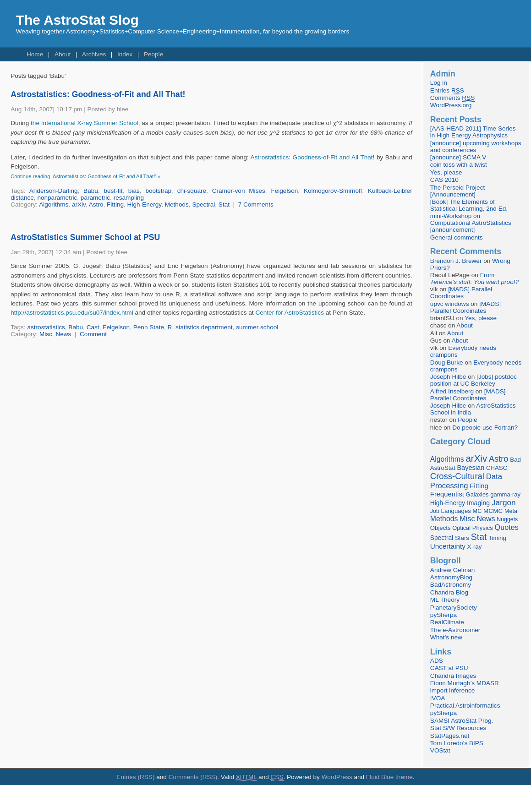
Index (124, 54)
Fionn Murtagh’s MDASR (464, 683)
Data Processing (466, 481)
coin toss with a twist (458, 164)
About (63, 54)
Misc (45, 334)
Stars (462, 537)
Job (434, 511)
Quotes (507, 527)
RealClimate (447, 622)
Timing (497, 537)
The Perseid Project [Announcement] (457, 191)
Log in (438, 82)
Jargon (504, 502)
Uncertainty (447, 546)
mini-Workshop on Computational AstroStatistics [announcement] (470, 223)
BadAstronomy (450, 584)
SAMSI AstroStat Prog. (461, 720)
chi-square (191, 190)
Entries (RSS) (135, 777)
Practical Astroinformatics (465, 705)
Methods (177, 204)
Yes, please (446, 172)
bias (134, 190)
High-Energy (144, 204)
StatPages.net (449, 735)
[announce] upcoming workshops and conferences (475, 146)
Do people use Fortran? (485, 427)
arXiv (79, 204)
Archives (94, 54)
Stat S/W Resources (458, 728)
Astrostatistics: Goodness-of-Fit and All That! (98, 94)
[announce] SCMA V (458, 157)
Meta (510, 511)
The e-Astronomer (455, 630)
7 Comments (256, 204)
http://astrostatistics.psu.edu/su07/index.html (72, 312)
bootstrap (158, 190)
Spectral (203, 204)
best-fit (113, 190)
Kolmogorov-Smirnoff (333, 190)
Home (35, 54)
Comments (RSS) (193, 777)
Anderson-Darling (53, 190)
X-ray (474, 546)
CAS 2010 (444, 179)
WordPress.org (450, 105)
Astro (96, 204)
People (153, 54)
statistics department (204, 327)
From (474, 278)
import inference (452, 690)
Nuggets (507, 519)
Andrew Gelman (452, 570)
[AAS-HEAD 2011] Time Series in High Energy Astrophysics (473, 132)
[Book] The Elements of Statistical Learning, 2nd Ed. (469, 205)
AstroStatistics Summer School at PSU (85, 237)
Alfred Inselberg (452, 391)
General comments (456, 237)
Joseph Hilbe (448, 376)
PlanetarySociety (453, 607)
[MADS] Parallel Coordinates (461, 293)
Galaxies (477, 494)
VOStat (440, 750)
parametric (95, 197)
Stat (224, 204)
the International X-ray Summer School (84, 123)
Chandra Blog (449, 592)
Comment (93, 334)
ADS (436, 660)
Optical (461, 527)
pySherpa (443, 614)
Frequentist (447, 494)
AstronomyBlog (451, 577)
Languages (456, 510)
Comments (452, 98)
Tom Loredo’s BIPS (456, 743)
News (63, 334)
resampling (129, 197)
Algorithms (53, 204)
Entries (447, 90)
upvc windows (449, 303)
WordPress (337, 777)
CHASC (496, 467)
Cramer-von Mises (238, 190)
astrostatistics (46, 327)
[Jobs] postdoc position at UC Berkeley (473, 380)
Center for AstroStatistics (289, 312)
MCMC (493, 510)
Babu (90, 190)
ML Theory (445, 599)
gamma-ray (505, 494)
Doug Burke (446, 362)
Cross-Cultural (457, 476)
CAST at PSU (449, 668)
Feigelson (284, 190)
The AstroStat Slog (77, 19)
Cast (93, 327)
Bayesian (470, 467)
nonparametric (57, 197)
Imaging (478, 503)
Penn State (148, 327)
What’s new (446, 637)
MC (477, 511)
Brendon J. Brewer (456, 260)
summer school (257, 327)
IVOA (437, 698)
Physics (482, 527)
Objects (440, 527)
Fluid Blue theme (389, 777)
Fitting (115, 204)
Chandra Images (453, 675)
